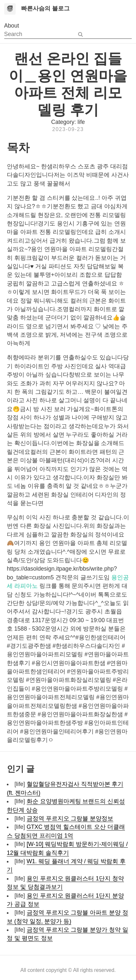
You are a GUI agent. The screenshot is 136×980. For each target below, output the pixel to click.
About (11, 25)
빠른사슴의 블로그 (45, 8)
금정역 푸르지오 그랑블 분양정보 (70, 818)
